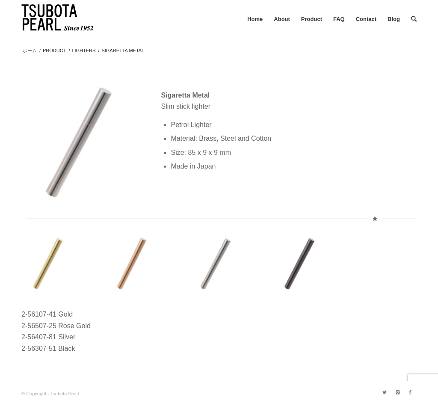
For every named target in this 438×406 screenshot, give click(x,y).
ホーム (30, 50)
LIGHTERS (83, 50)
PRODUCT (54, 50)
